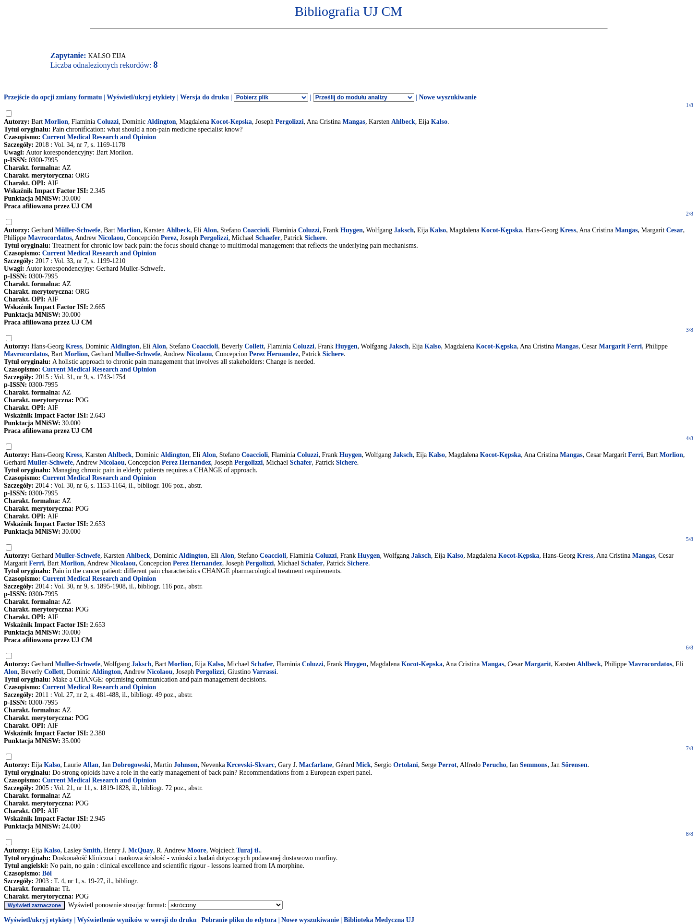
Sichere (314, 237)
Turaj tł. (248, 850)
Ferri (635, 454)
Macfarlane (315, 764)
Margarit (538, 664)
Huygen (351, 230)
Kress (568, 230)
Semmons (534, 764)
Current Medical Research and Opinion (99, 137)
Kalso (439, 121)
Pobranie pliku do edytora (238, 920)
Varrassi (264, 671)
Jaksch (404, 230)
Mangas (353, 121)
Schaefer (267, 237)
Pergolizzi (289, 121)
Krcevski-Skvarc (251, 764)
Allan (90, 764)
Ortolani (405, 764)
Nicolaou (111, 237)
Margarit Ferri (620, 346)
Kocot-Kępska (501, 230)
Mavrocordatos (50, 237)
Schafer (301, 462)
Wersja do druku (204, 97)
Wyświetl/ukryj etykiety (141, 97)
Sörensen (575, 764)
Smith (91, 850)
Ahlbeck (403, 121)
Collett (254, 346)
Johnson (186, 764)
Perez (169, 237)
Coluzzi (108, 121)
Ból (47, 873)
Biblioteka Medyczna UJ (379, 920)
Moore (196, 850)
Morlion (56, 121)
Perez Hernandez (274, 354)
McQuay (140, 850)
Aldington (161, 121)
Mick (363, 764)
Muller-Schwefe (137, 354)
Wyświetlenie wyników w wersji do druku (137, 920)
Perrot (447, 764)
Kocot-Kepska (231, 121)
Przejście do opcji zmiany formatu (53, 97)
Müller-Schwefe (77, 230)
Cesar (674, 230)
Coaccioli (255, 230)
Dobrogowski (131, 764)
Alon (210, 230)
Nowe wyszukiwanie (447, 97)
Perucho (494, 764)
